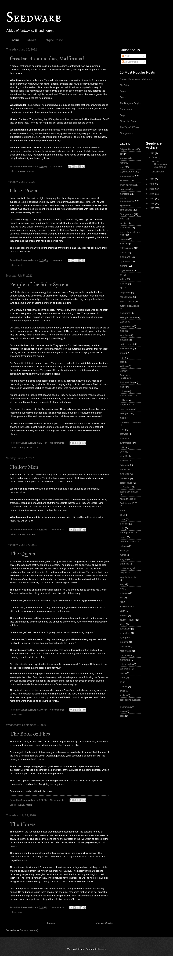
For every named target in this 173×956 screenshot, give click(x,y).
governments (126, 326)
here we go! (125, 651)
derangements (127, 532)
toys (122, 588)
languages (125, 559)
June (155, 157)
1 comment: (57, 260)
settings (123, 283)
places (29, 447)
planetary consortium (130, 422)
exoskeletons (126, 409)
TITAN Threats (127, 301)
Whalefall (124, 180)
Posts (126, 56)
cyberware (125, 261)
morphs (123, 266)
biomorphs (125, 313)
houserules (125, 655)
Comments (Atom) (29, 930)
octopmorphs (126, 664)
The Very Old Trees (129, 127)
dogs (122, 357)
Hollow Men (24, 467)
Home (15, 40)
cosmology (125, 633)
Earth (122, 611)
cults (122, 528)
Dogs (122, 115)
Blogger (102, 949)
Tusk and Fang (127, 382)
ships (122, 691)
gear (122, 167)
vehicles (124, 366)
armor (123, 353)
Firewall (123, 615)
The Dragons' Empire (130, 103)
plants (123, 673)
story (20, 714)
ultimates (124, 593)
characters (125, 227)
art (121, 274)
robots (123, 223)
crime (122, 519)
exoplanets (125, 292)
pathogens (125, 668)
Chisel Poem (23, 191)
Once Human (126, 109)
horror (123, 162)
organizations (126, 270)
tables (123, 711)
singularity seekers (129, 577)
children (124, 391)
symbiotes (125, 335)
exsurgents (125, 413)
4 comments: (56, 166)
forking (123, 279)
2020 (152, 184)
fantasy (21, 171)
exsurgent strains (128, 317)
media (123, 418)
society (123, 695)
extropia (124, 546)
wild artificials (126, 499)
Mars (122, 371)
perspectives (126, 482)
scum (122, 682)
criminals (124, 523)
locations (124, 243)
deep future (125, 404)
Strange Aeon (126, 133)
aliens (123, 386)
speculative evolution (130, 699)
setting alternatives (129, 491)
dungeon (124, 642)
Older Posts (104, 923)
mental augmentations (127, 199)
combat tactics (127, 395)
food (122, 218)
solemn (123, 438)
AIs (121, 288)
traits (122, 716)
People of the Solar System (39, 284)
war (121, 597)
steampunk (125, 707)
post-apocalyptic (128, 568)
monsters (30, 171)
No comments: (57, 442)
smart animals (127, 185)
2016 (152, 203)
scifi (19, 265)
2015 (152, 208)
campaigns (125, 628)
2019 (152, 189)
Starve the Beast (128, 121)
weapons (124, 189)
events (123, 537)
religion (123, 572)
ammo (123, 510)
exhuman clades (128, 541)
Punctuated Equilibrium (125, 376)
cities (122, 515)
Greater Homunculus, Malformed (47, 58)
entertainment (127, 248)
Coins (122, 97)
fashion (123, 322)
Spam (123, 91)
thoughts (124, 339)
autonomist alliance (129, 306)
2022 (152, 153)
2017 (152, 198)
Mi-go (122, 624)
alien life (124, 456)
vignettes (124, 205)
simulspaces (126, 209)
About (31, 40)
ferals (122, 550)
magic (29, 804)
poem (122, 677)
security (123, 686)
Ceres (123, 451)
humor (123, 554)
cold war (124, 460)
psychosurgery (127, 171)
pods (122, 429)
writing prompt (127, 344)
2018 (152, 193)
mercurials (125, 659)
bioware (124, 239)
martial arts (125, 469)
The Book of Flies (30, 734)
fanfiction (124, 646)
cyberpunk (125, 637)
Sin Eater (124, 85)
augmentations (127, 176)
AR (121, 602)
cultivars (124, 400)
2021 (152, 179)
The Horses (22, 824)
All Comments (130, 61)
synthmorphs (126, 442)
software (124, 434)
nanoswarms (126, 297)
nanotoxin (124, 478)
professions (125, 487)
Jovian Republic (128, 619)
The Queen (22, 554)
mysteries (124, 474)
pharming (124, 563)
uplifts (123, 447)
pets (122, 362)
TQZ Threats (126, 348)
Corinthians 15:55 (128, 503)
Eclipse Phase (53, 40)
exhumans (125, 257)
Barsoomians (126, 606)
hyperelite (124, 465)
